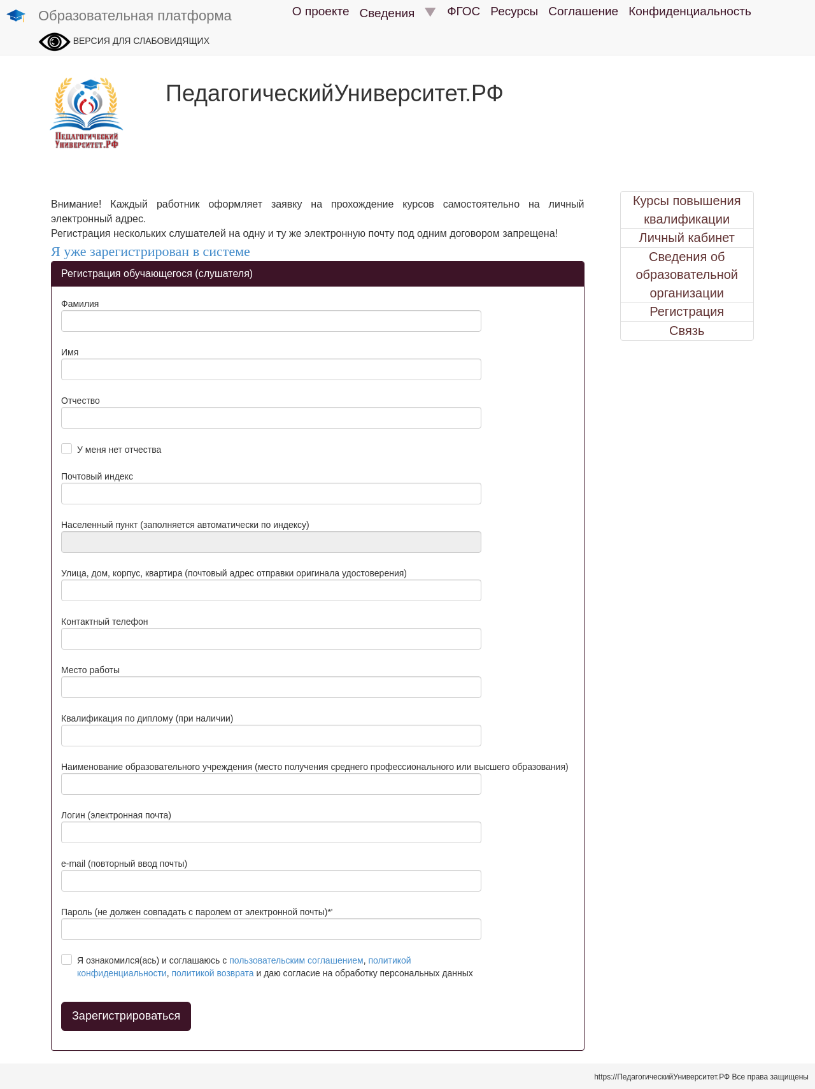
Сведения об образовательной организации (686, 275)
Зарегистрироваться (126, 1015)
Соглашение (583, 11)
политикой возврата (212, 973)
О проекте (321, 11)
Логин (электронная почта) (116, 815)
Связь (686, 331)
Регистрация (686, 311)
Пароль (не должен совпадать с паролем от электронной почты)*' (197, 912)
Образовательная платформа (119, 16)
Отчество (80, 400)
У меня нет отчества (119, 450)
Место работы (90, 670)
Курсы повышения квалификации (687, 210)
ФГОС (463, 11)
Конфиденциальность (689, 11)
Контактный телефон (104, 621)
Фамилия (80, 304)
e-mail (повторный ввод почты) (124, 863)
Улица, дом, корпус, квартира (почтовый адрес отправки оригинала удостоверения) (234, 573)
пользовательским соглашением (296, 960)
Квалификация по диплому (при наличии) (147, 718)
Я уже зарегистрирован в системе (150, 251)
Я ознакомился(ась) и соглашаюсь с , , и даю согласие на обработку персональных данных (275, 966)
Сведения (398, 13)
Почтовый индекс (97, 476)
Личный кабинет (687, 238)
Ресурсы (514, 11)
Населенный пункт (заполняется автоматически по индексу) (185, 525)
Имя (69, 352)
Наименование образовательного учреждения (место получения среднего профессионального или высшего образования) (315, 767)
